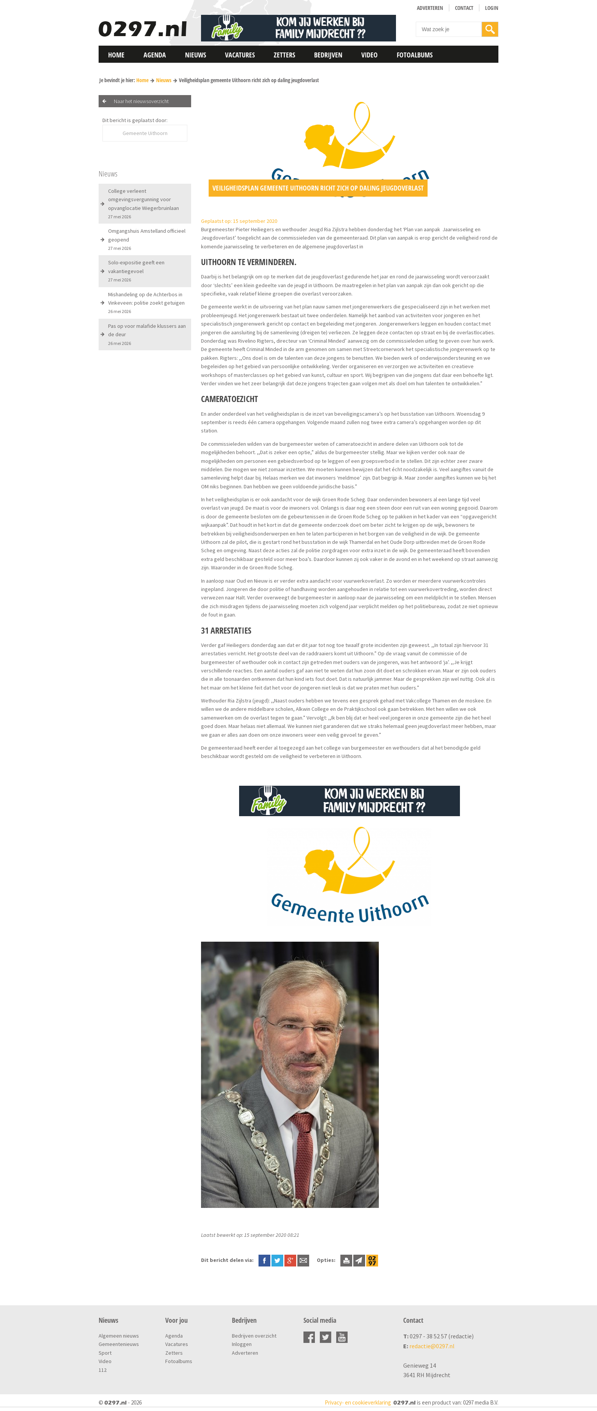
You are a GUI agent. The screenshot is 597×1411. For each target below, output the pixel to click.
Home (116, 54)
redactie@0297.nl (432, 1346)
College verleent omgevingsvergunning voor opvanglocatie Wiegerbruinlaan (143, 203)
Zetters (284, 54)
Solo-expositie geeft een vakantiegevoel (136, 271)
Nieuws (195, 54)
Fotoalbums (415, 54)
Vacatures (240, 54)
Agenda (155, 54)
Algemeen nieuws (119, 1335)
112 (103, 1370)
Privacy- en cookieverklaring (358, 1402)
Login (491, 7)
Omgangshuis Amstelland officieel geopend (146, 239)
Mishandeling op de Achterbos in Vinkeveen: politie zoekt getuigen (146, 303)
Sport (105, 1352)
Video (369, 54)
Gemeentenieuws (119, 1344)
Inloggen (242, 1344)
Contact (464, 7)
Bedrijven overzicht (254, 1335)
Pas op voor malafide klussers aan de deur (147, 334)
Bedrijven (328, 54)
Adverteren (430, 7)
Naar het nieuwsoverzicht (141, 101)
